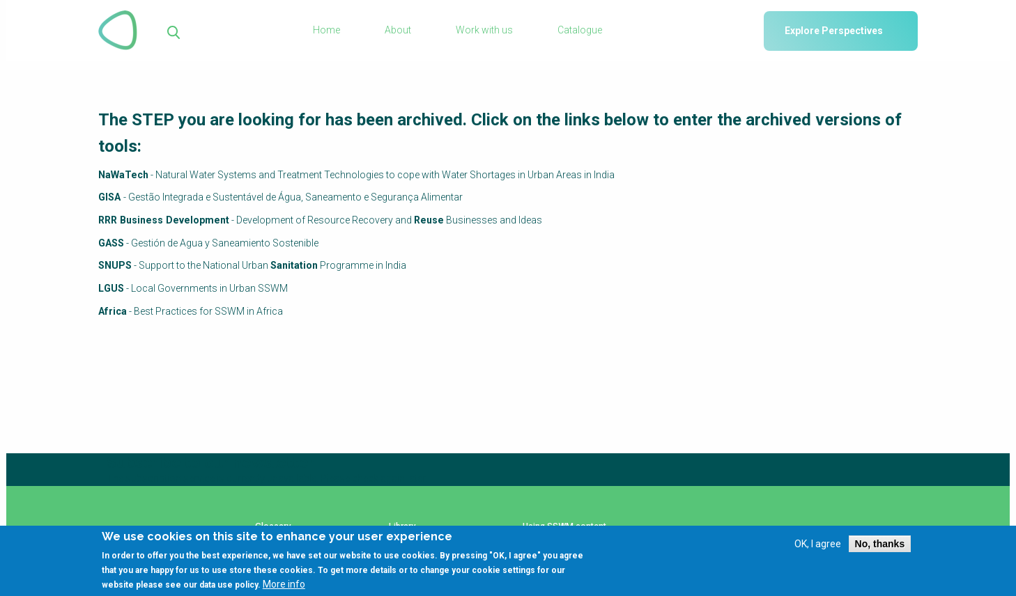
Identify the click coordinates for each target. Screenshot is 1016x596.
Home (327, 31)
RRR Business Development (161, 220)
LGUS (111, 287)
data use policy (228, 586)
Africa (112, 309)
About (398, 31)
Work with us (484, 31)
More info (284, 585)
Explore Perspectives (834, 30)
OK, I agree (817, 544)
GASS (111, 242)
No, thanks (880, 544)
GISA (110, 197)
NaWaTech (123, 174)
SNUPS (115, 264)
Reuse (424, 220)
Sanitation (294, 264)
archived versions (813, 120)
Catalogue (579, 31)
